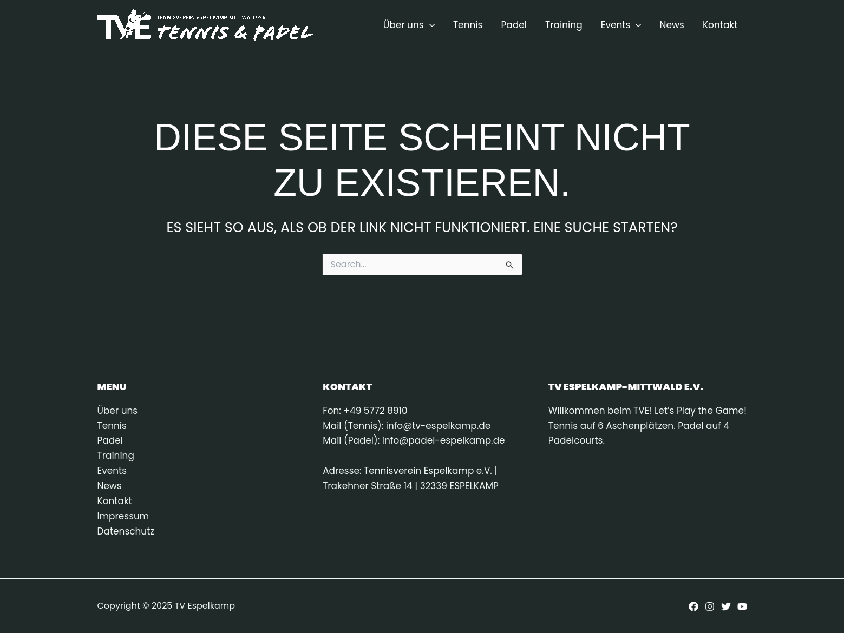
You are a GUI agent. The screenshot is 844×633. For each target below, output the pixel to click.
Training (564, 24)
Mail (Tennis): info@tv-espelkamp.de (407, 425)
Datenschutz (126, 531)
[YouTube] (742, 607)
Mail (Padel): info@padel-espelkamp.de (414, 440)
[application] (429, 25)
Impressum (123, 516)
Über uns (409, 25)
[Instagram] (710, 607)
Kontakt (720, 24)
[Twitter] (726, 607)
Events (621, 25)
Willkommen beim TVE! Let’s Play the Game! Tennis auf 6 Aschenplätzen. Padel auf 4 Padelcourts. (643, 425)
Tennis (468, 24)
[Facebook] (693, 607)
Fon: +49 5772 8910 (365, 410)
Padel (514, 24)
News (672, 24)
